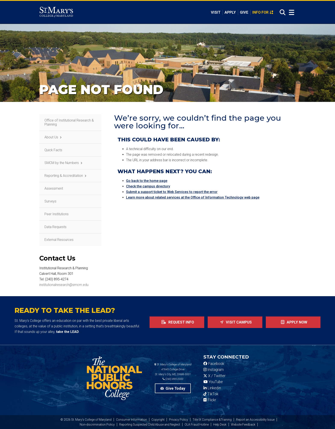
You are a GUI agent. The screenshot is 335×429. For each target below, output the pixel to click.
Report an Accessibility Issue (255, 419)
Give (244, 12)
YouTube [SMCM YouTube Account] (213, 382)
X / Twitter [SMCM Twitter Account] (214, 376)
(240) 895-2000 (173, 379)
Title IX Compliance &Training (212, 419)
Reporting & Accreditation (63, 176)
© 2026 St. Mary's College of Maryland (86, 419)
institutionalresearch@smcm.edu (63, 285)
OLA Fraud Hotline (197, 424)
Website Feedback (243, 424)
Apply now (293, 322)
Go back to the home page (146, 181)
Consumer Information (131, 419)
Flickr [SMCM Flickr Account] (209, 400)
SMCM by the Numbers (61, 163)
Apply (230, 12)
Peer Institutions (56, 214)
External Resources (58, 240)
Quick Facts (53, 150)
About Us (51, 137)
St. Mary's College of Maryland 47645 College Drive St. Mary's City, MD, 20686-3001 (172, 369)
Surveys (50, 201)
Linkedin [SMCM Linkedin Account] (212, 388)
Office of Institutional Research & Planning (69, 122)
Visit (215, 12)
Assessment (53, 188)
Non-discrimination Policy (97, 424)
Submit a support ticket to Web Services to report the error (171, 192)
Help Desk (219, 424)
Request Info (177, 322)
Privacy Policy (178, 419)
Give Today (172, 388)
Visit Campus (235, 322)
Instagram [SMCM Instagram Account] (213, 370)
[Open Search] (281, 12)
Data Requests (55, 227)
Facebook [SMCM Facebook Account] (213, 364)
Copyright (158, 419)
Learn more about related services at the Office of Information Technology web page (192, 197)
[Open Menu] (290, 12)
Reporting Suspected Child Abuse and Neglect (149, 424)
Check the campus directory (148, 186)
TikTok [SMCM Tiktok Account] (210, 394)
